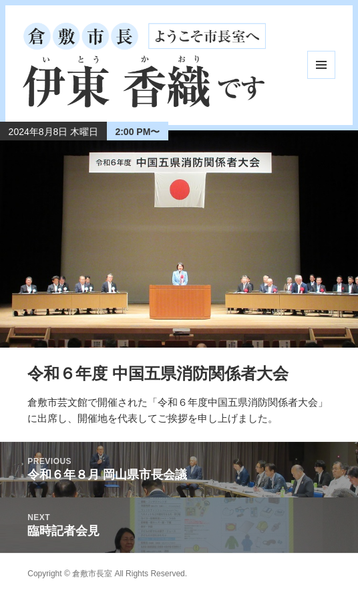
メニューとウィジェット (321, 65)
